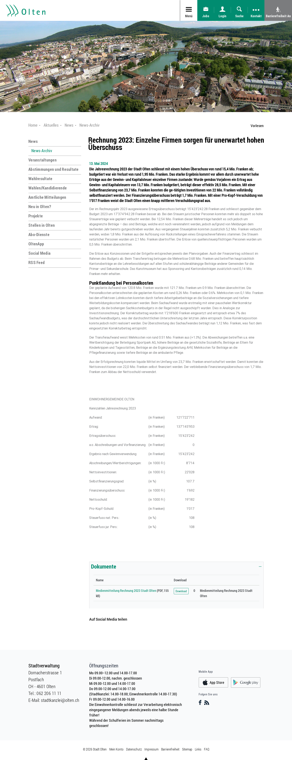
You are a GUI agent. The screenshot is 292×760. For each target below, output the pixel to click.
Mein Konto (116, 749)
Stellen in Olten (41, 225)
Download (181, 591)
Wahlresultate (40, 178)
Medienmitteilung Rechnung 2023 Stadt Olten (126, 590)
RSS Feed (36, 262)
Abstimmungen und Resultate (53, 169)
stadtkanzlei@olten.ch (60, 700)
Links (198, 749)
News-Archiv (41, 150)
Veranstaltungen (42, 160)
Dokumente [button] (103, 566)
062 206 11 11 (48, 693)
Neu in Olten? (39, 206)
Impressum (151, 749)
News (33, 141)
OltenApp (36, 244)
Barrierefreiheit (170, 749)
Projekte (35, 216)
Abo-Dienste (38, 234)
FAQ (206, 749)
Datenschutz (134, 749)
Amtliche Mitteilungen (47, 197)
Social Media (39, 253)
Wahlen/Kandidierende (47, 188)
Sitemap (187, 749)
